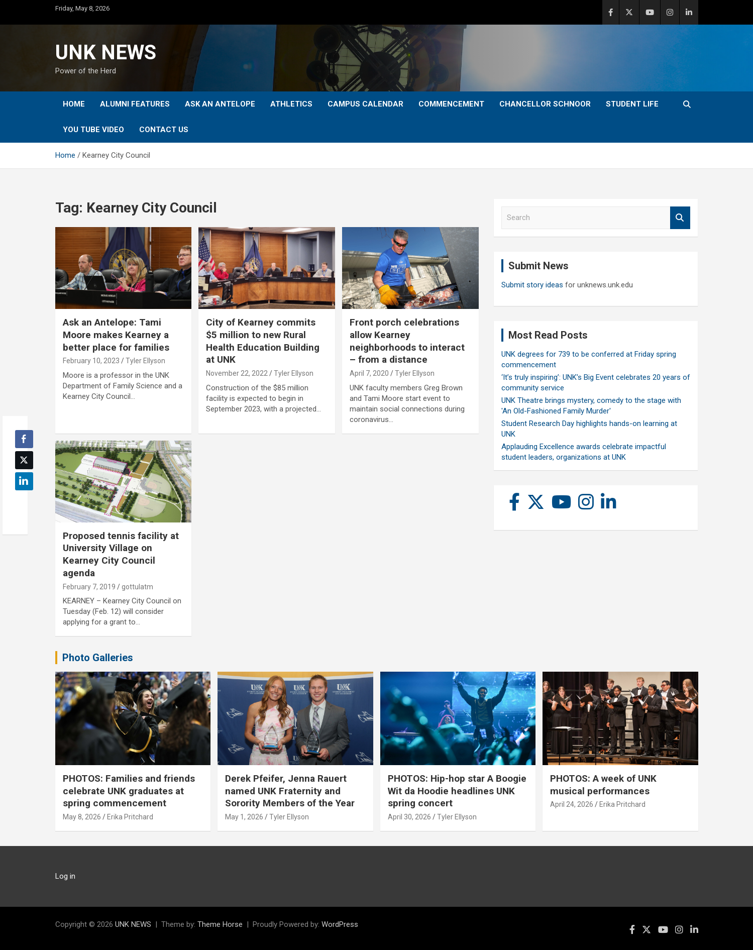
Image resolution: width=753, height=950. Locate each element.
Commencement (451, 104)
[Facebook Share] (24, 439)
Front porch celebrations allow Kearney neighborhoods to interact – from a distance (407, 340)
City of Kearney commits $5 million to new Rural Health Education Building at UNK (262, 340)
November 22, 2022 (237, 373)
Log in (65, 876)
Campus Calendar (365, 104)
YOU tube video (93, 129)
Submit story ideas (532, 284)
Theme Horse (220, 924)
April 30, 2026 (409, 817)
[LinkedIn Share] (24, 481)
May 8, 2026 (82, 817)
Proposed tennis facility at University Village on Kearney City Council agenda (121, 554)
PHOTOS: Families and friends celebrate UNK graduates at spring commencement (129, 791)
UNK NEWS (105, 52)
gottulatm (137, 587)
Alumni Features (135, 104)
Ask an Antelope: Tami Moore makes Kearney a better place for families (116, 334)
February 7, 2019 (89, 587)
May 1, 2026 (244, 817)
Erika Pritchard (130, 817)
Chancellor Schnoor (545, 104)
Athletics (291, 104)
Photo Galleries (97, 658)
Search (680, 217)
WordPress (339, 924)
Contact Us (163, 129)
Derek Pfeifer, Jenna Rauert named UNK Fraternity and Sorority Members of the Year (290, 791)
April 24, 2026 (571, 804)
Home (74, 104)
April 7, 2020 (369, 373)
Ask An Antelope (220, 104)
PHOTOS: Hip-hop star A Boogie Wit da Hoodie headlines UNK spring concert (457, 791)
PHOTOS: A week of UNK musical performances (603, 785)
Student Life (632, 104)
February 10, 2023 (91, 361)
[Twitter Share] (24, 460)
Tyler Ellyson (145, 361)
